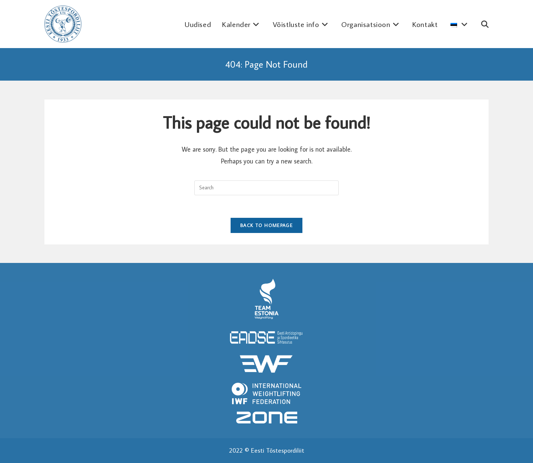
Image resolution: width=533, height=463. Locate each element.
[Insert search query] (266, 187)
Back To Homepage (266, 225)
